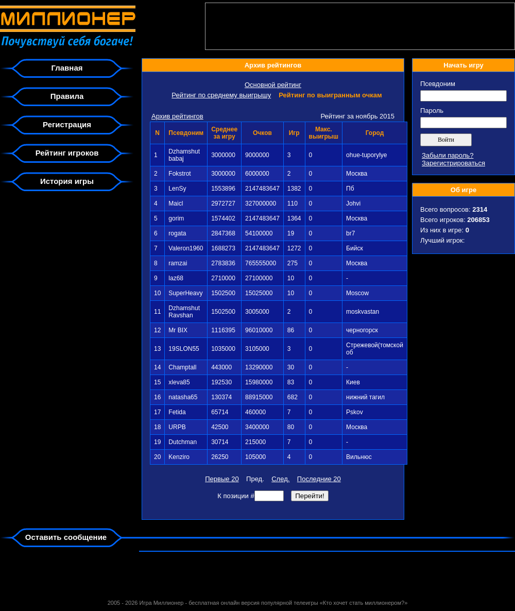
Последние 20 (319, 479)
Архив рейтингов (177, 116)
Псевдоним (437, 84)
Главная (66, 67)
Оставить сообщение (66, 537)
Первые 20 (221, 479)
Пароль (431, 110)
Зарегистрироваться (453, 163)
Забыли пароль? (447, 155)
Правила (67, 96)
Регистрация (67, 124)
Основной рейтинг (273, 85)
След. (280, 479)
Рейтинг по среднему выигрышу (221, 95)
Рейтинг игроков (67, 152)
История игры (67, 181)
